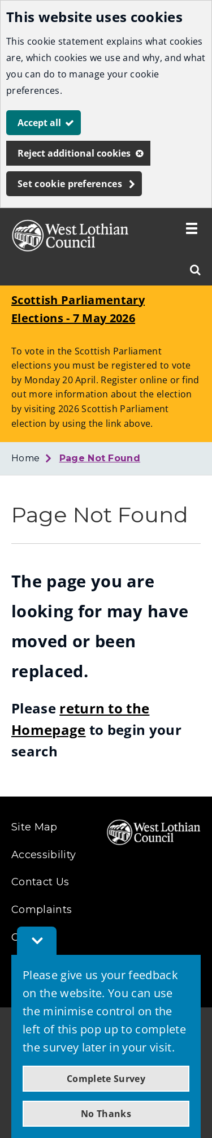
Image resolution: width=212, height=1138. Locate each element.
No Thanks (106, 1113)
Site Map (34, 827)
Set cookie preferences (70, 184)
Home (25, 458)
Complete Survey (106, 1078)
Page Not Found (99, 458)
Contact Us (40, 882)
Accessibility (43, 855)
